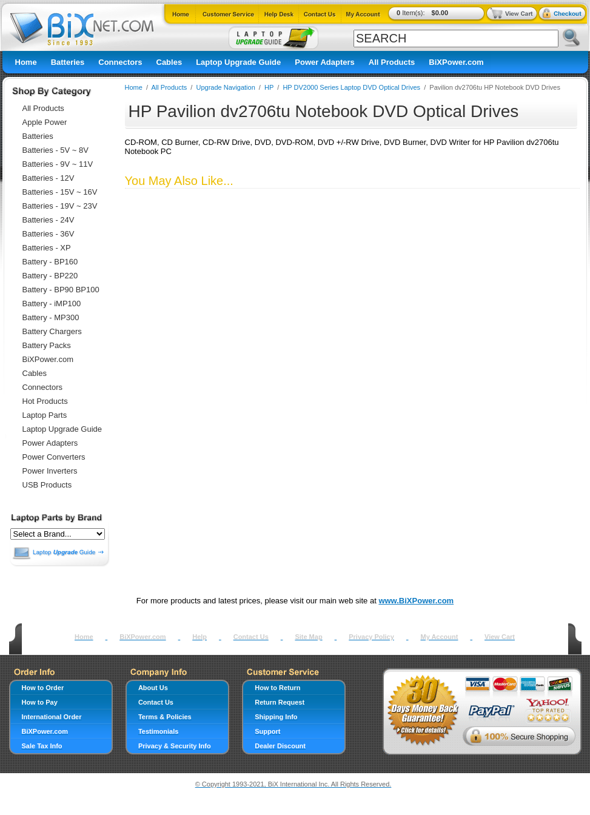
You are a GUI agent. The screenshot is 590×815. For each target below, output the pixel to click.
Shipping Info (276, 716)
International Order (52, 716)
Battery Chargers (52, 331)
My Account (439, 636)
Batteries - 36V (48, 233)
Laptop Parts (44, 415)
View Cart (499, 636)
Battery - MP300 (50, 317)
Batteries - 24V (48, 219)
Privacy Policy (371, 636)
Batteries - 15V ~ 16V (60, 191)
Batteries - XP (46, 247)
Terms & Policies (165, 716)
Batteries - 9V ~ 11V (57, 164)
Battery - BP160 (50, 261)
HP (268, 87)
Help (199, 636)
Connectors (120, 62)
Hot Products (45, 401)
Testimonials (158, 731)
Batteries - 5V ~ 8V (55, 150)
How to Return (277, 687)
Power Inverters (50, 470)
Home (26, 62)
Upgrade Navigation (225, 87)
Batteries (68, 62)
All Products (392, 62)
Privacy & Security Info (174, 746)
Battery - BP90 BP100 (60, 289)
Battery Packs (46, 345)
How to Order (43, 687)
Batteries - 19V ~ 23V (60, 205)
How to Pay (40, 702)
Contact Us (251, 636)
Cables (169, 62)
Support (267, 731)
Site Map (308, 636)
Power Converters (53, 456)
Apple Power (44, 122)
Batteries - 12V (48, 178)
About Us (153, 687)
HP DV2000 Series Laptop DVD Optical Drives (351, 87)
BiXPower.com (456, 62)
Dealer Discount (280, 746)
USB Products (47, 484)
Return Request (279, 702)
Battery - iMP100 (51, 303)
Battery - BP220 (50, 275)
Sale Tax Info (42, 746)
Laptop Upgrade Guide (238, 62)
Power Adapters (325, 62)
